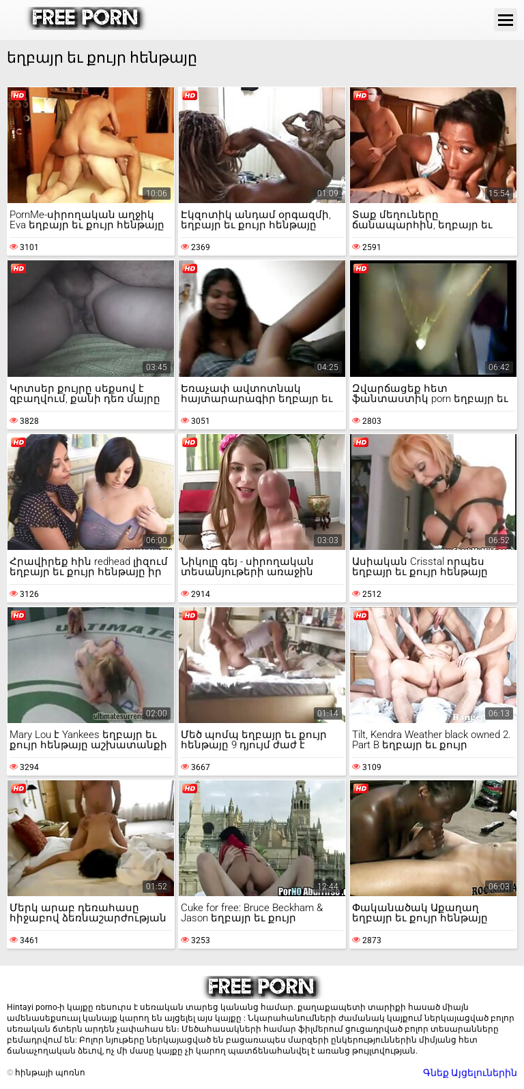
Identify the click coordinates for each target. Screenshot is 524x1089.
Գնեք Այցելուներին (470, 1072)
